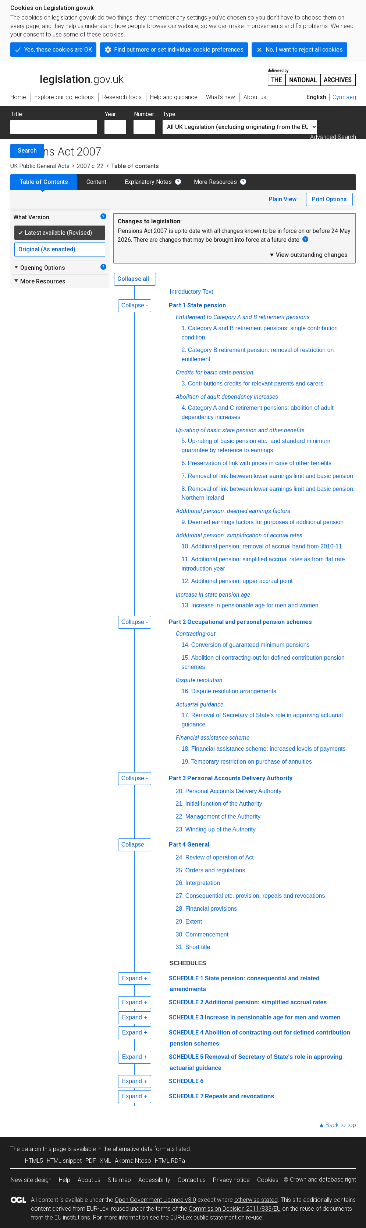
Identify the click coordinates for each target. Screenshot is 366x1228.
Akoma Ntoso (133, 1160)
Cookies (267, 1179)
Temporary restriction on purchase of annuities (251, 761)
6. (184, 463)
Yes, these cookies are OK (58, 49)
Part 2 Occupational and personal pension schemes (240, 621)
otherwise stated (256, 1199)
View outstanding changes (308, 254)
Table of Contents (43, 181)
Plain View (282, 199)
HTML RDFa (170, 1160)
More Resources (215, 181)
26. (180, 883)
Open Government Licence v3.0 (155, 1199)
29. (180, 921)
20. (180, 791)
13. (186, 605)
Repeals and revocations (239, 1096)
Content (96, 181)
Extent (193, 921)
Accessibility (154, 1179)
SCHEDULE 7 (186, 1096)
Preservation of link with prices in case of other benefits (259, 463)
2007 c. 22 (90, 166)
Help (64, 1179)
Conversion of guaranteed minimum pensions (250, 645)
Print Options (329, 199)
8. (184, 489)
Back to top (341, 1124)
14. (186, 645)
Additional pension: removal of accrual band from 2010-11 (266, 546)
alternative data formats (144, 1148)
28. (180, 909)
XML (105, 1160)
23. (180, 829)
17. (186, 715)
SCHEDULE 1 (186, 978)
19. (186, 761)
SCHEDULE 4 (186, 1032)
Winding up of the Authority (220, 829)
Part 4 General (189, 844)
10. (186, 546)
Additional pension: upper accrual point (242, 581)
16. (186, 691)
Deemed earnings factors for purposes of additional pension (266, 522)
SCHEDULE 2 (186, 1002)
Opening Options (39, 267)
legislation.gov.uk (67, 76)
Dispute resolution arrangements (233, 691)
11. (186, 559)
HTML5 (34, 1160)
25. (180, 870)
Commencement (206, 934)
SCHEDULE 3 (186, 1017)
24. (180, 857)
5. (184, 441)
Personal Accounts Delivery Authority (233, 791)
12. (186, 581)
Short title (197, 947)
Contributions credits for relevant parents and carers (255, 383)
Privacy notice (231, 1179)
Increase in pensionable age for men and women (255, 605)
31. (180, 947)
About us (89, 1179)
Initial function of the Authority (223, 803)
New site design (31, 1179)
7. (184, 476)
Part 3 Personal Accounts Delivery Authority (230, 778)
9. (184, 522)
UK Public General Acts (40, 166)
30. (180, 934)
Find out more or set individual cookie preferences (179, 49)
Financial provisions (211, 909)
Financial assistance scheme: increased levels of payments (268, 749)
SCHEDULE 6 (186, 1081)
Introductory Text (191, 292)
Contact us (192, 1179)
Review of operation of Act (219, 857)
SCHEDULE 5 (186, 1056)
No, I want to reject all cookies (304, 49)
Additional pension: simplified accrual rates (266, 1002)
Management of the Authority (223, 816)
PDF (90, 1160)
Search (27, 150)
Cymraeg (344, 97)
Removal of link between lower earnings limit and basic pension (270, 476)
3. (184, 383)
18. (186, 749)
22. (180, 816)
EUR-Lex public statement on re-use (216, 1217)
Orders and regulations (215, 870)
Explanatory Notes (148, 181)
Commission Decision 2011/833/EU (235, 1208)
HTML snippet (64, 1160)
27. (180, 896)
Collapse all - (135, 278)
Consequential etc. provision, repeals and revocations (255, 896)
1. (184, 328)
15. (186, 658)
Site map (119, 1179)
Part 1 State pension (197, 305)
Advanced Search (333, 136)
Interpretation (202, 883)
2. (184, 350)
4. (184, 408)
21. (180, 803)
